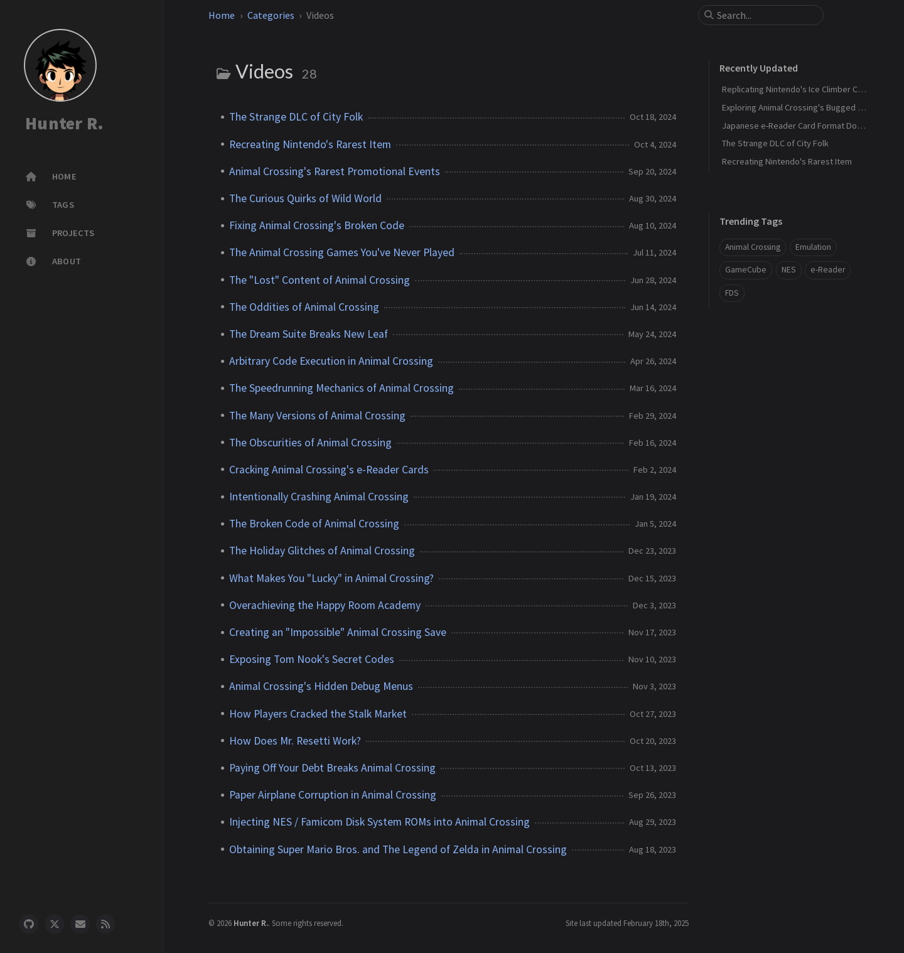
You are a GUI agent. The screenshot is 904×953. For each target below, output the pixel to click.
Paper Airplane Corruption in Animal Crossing (332, 795)
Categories (270, 15)
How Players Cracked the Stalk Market (318, 714)
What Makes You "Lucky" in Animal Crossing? (331, 578)
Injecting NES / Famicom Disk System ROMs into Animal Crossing (379, 822)
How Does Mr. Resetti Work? (295, 741)
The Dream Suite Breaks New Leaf (308, 334)
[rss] (105, 924)
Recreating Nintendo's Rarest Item (310, 144)
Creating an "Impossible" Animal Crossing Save (337, 632)
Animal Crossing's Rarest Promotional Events (334, 171)
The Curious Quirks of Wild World (305, 198)
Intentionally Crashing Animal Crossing (319, 496)
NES (789, 269)
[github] (29, 924)
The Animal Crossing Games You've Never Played (342, 252)
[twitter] (54, 924)
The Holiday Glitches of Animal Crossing (322, 550)
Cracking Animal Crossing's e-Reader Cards (329, 469)
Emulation (813, 247)
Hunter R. (64, 123)
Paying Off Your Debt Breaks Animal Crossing (332, 768)
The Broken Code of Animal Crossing (314, 523)
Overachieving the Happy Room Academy (325, 605)
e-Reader (827, 269)
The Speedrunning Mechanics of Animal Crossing (341, 388)
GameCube (746, 269)
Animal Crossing (752, 247)
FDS (732, 293)
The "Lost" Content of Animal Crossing (319, 280)
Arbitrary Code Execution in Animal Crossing (331, 361)
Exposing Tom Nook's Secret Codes (311, 659)
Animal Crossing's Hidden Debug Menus (321, 686)
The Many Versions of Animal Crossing (317, 416)
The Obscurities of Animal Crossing (310, 443)
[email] (80, 924)
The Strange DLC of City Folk (296, 117)
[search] (766, 15)
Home (221, 15)
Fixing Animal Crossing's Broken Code (316, 225)
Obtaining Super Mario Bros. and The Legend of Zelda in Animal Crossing (398, 849)
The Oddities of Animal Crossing (304, 307)
